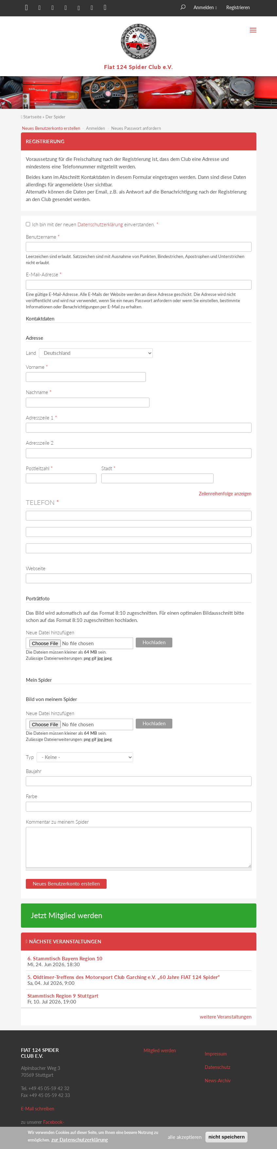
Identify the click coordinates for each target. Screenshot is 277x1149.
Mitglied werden (160, 1050)
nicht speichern (226, 1137)
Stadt (108, 468)
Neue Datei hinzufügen (50, 632)
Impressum (216, 1053)
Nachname (38, 392)
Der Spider (55, 116)
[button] (26, 9)
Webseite (35, 568)
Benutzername (43, 237)
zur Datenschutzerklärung (79, 1139)
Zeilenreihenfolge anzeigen (225, 493)
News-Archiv (218, 1080)
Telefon (42, 502)
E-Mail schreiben (37, 1108)
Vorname (37, 367)
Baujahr (33, 771)
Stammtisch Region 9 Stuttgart (63, 996)
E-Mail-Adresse (43, 274)
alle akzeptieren (184, 1137)
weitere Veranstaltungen (225, 1017)
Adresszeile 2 (40, 443)
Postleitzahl (39, 468)
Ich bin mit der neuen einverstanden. (95, 224)
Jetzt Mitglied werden (66, 915)
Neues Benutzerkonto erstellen (51, 128)
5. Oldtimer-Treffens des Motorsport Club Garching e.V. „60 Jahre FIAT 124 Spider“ (123, 977)
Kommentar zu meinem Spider (57, 822)
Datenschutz (217, 1067)
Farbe (31, 796)
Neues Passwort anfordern (136, 128)
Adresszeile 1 (41, 417)
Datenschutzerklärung (100, 224)
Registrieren (238, 7)
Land (31, 353)
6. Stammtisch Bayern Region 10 (65, 958)
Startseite (32, 116)
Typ (30, 757)
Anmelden (204, 7)
